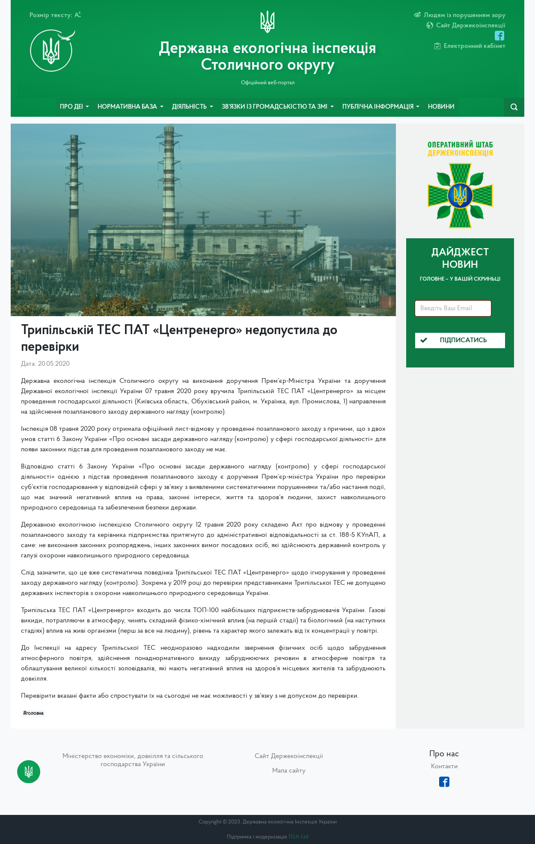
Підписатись (453, 340)
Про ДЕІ (72, 107)
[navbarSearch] (514, 107)
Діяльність (190, 107)
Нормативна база (128, 107)
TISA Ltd (298, 837)
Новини (441, 107)
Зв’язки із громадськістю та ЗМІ (275, 107)
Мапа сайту (289, 770)
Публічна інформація (378, 107)
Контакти (444, 766)
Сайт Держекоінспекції (289, 756)
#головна (33, 713)
